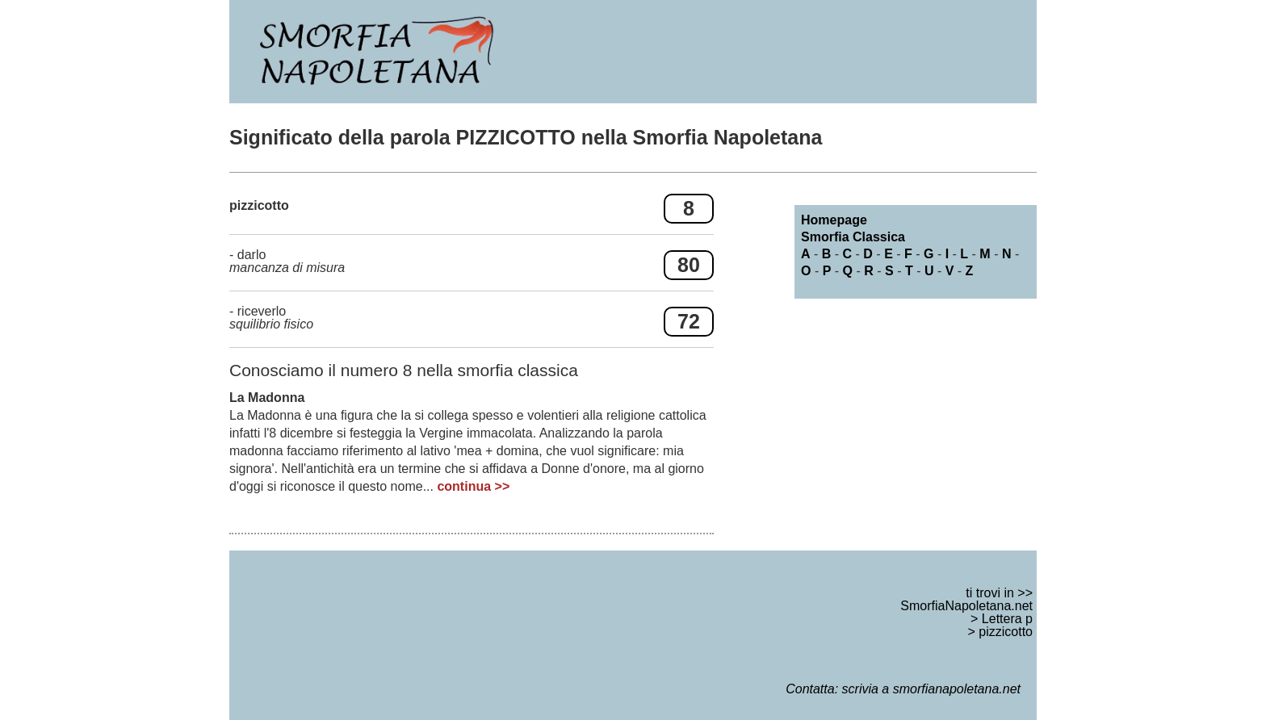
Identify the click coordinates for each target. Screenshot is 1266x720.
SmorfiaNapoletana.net (966, 606)
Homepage (834, 220)
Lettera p (1007, 619)
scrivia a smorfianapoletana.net (931, 689)
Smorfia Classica (853, 237)
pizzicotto (1006, 631)
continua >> (473, 486)
